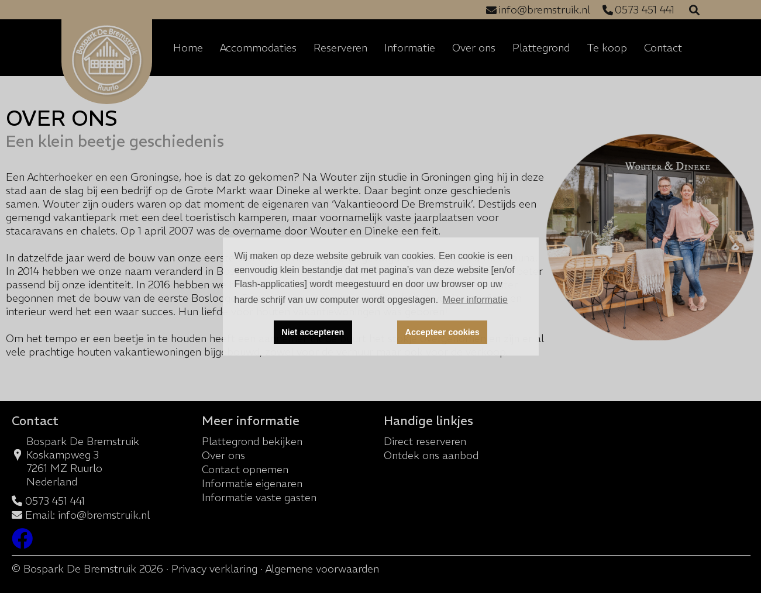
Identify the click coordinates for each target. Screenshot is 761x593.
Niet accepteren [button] (312, 332)
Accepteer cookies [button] (442, 332)
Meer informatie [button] (475, 300)
